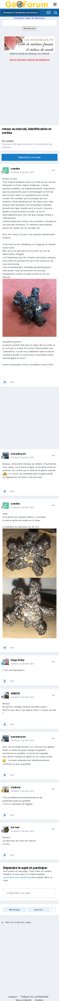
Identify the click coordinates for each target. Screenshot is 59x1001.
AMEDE (15, 693)
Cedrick (15, 787)
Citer (12, 382)
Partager (14, 909)
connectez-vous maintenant (17, 877)
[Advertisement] (29, 92)
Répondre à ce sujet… (19, 893)
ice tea (15, 827)
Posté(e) (22, 172)
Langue (13, 996)
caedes (10, 141)
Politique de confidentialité (34, 996)
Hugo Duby (18, 660)
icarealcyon (18, 453)
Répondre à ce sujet (29, 157)
